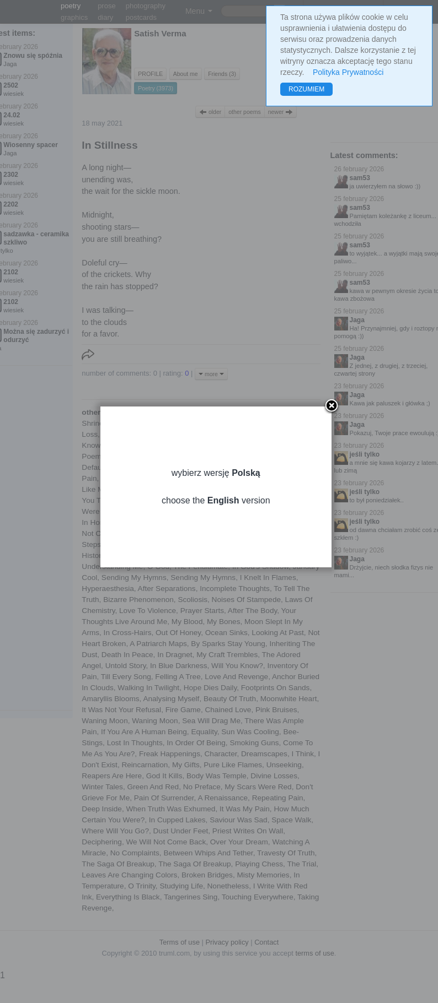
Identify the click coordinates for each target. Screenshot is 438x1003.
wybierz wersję (218, 487)
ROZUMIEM (306, 89)
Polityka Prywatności (348, 72)
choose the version (218, 514)
